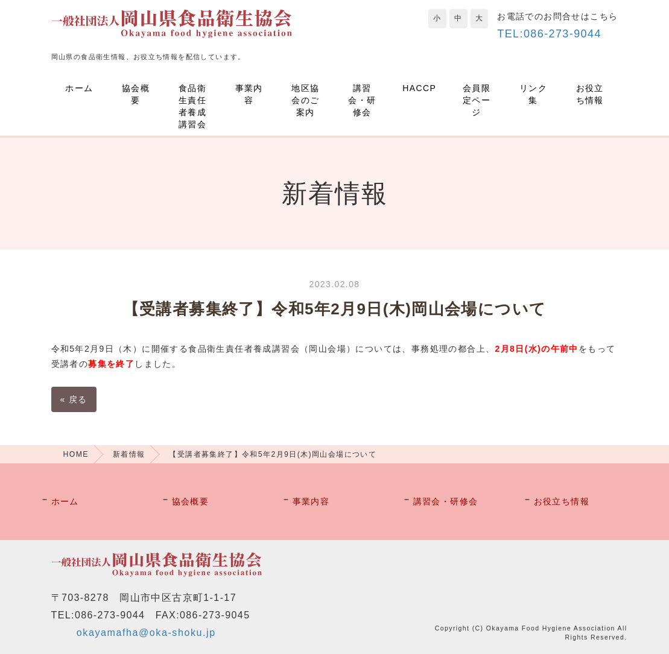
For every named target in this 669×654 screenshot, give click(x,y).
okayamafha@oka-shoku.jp (146, 632)
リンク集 (533, 94)
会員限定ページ (476, 100)
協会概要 (136, 94)
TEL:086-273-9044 (549, 34)
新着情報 (129, 454)
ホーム (79, 88)
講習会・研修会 (362, 100)
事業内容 (249, 94)
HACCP (419, 88)
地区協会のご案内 (305, 100)
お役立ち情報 (590, 94)
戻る (73, 399)
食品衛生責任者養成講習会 (192, 106)
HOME (76, 454)
